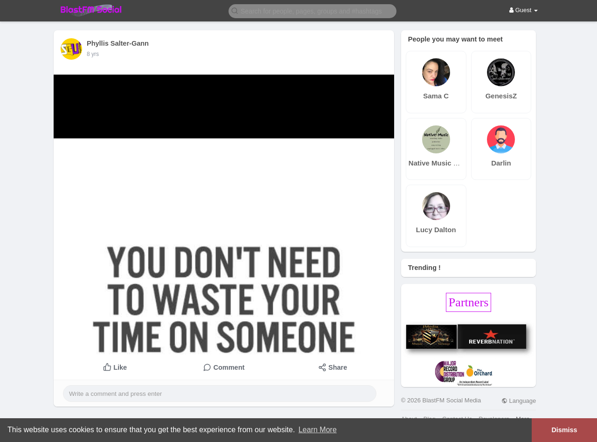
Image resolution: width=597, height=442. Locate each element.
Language (518, 401)
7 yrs (93, 54)
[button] (312, 10)
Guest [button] (523, 10)
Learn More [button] (317, 430)
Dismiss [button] (564, 430)
